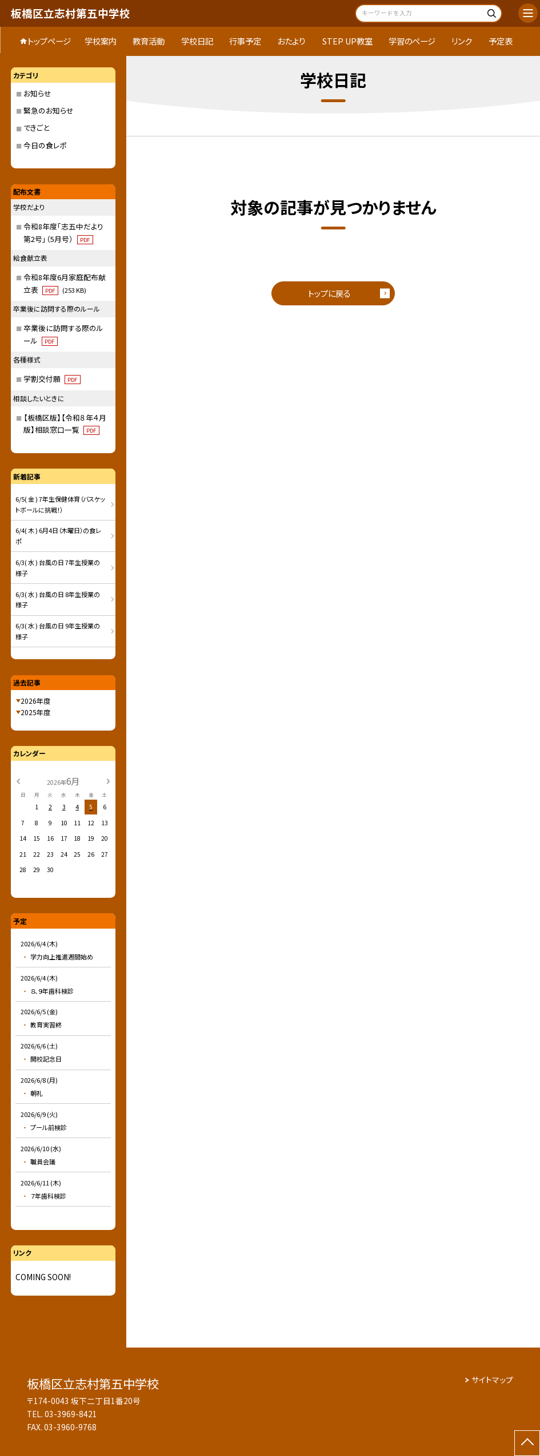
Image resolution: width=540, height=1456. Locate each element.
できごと (36, 127)
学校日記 (197, 41)
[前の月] (17, 780)
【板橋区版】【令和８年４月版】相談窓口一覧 (64, 423)
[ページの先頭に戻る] (527, 1443)
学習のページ (412, 41)
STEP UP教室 (347, 41)
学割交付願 (52, 378)
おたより (291, 41)
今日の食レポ (45, 145)
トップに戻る (329, 293)
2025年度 (35, 712)
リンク (461, 41)
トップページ (49, 41)
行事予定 (245, 41)
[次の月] (108, 780)
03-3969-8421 (71, 1413)
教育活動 (149, 41)
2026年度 (35, 700)
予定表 (501, 41)
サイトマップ (492, 1379)
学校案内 (101, 41)
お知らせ (37, 93)
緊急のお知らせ (48, 110)
